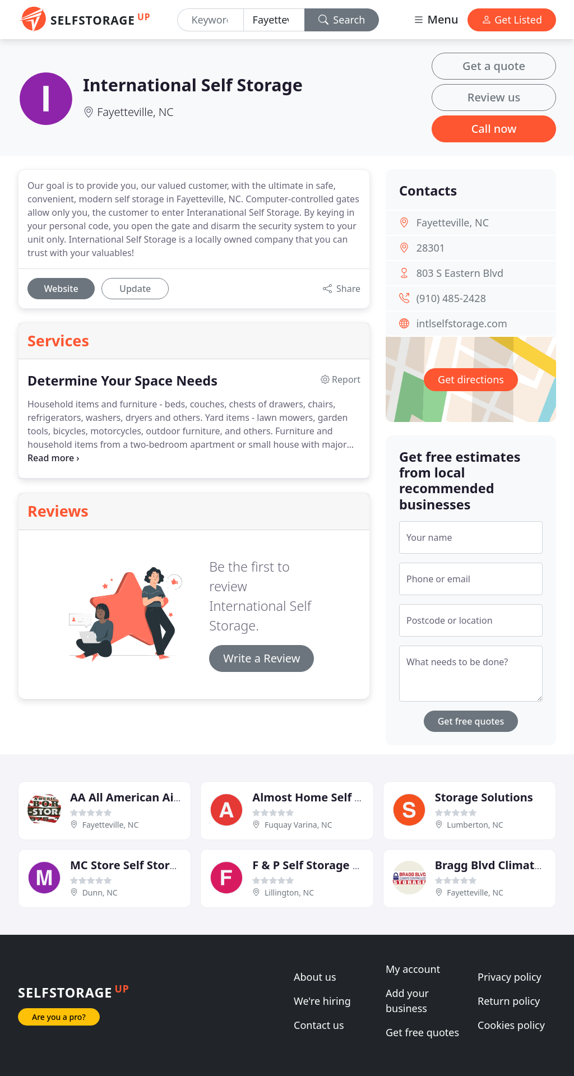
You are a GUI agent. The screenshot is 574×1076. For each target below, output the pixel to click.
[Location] (274, 19)
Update (135, 288)
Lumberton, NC (475, 824)
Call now (494, 128)
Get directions (471, 379)
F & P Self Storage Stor (314, 865)
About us (315, 977)
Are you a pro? (59, 1017)
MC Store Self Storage (130, 865)
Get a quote (493, 65)
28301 (430, 247)
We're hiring (322, 1001)
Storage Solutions (484, 797)
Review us (493, 97)
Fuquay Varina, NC (298, 824)
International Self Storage (193, 84)
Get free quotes (471, 721)
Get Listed (512, 19)
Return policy (509, 1001)
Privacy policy (509, 977)
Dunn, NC (100, 892)
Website (61, 288)
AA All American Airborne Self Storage (175, 797)
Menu (435, 19)
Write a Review (261, 658)
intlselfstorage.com (461, 323)
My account (413, 969)
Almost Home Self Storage (324, 797)
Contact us (319, 1025)
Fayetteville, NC (135, 111)
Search (341, 19)
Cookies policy (511, 1025)
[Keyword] (210, 19)
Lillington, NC (289, 892)
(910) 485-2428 (451, 298)
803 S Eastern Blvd (459, 273)
